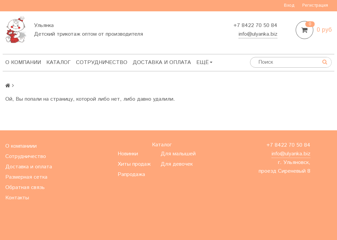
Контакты (17, 198)
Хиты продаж (134, 164)
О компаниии (21, 146)
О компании (23, 62)
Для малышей (178, 154)
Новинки (128, 154)
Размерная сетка (26, 177)
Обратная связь (25, 187)
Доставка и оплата (162, 62)
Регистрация (315, 5)
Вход (289, 5)
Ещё (204, 62)
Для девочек (177, 164)
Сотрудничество (101, 62)
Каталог (58, 62)
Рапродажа (131, 174)
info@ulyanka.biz (258, 34)
